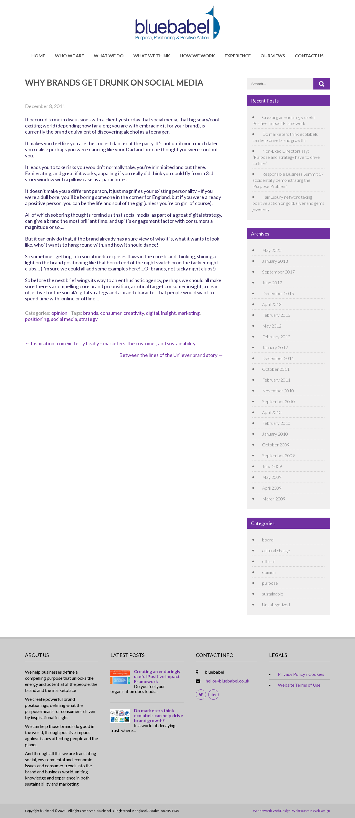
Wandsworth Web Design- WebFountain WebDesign (291, 811)
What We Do (109, 55)
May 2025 (272, 250)
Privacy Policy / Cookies (301, 674)
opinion (59, 313)
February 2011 (276, 379)
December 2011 (278, 358)
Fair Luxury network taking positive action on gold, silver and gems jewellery (288, 203)
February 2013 (276, 315)
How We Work (197, 55)
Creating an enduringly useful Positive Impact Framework (157, 676)
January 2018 (275, 261)
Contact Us (309, 55)
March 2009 (273, 498)
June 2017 (272, 282)
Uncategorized (276, 604)
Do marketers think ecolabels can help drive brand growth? (158, 715)
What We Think (151, 55)
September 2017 (278, 271)
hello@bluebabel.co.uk (227, 680)
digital (152, 313)
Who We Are (69, 55)
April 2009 (272, 487)
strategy (88, 319)
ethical (268, 561)
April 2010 (272, 412)
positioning (37, 319)
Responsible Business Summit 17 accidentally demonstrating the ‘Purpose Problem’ (288, 180)
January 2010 (275, 433)
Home (38, 55)
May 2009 (272, 477)
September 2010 (278, 401)
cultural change (276, 550)
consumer (110, 313)
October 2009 (276, 444)
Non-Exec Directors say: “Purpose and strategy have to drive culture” (286, 157)
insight (168, 313)
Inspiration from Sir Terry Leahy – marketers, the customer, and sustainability (110, 343)
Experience (238, 55)
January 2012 (275, 347)
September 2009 (278, 455)
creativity (133, 313)
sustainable (272, 593)
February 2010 (276, 423)
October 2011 (276, 369)
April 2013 (272, 304)
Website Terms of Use (299, 684)
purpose (270, 583)
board (267, 539)
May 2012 (272, 325)
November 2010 (278, 390)
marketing (189, 313)
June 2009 (272, 466)
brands (90, 313)
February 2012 (276, 336)
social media (64, 319)
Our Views (272, 55)
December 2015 (278, 293)
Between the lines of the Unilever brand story (171, 355)
